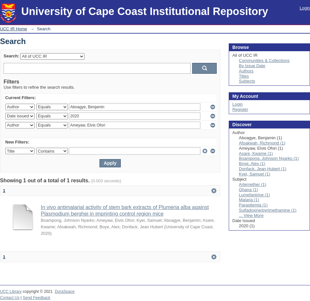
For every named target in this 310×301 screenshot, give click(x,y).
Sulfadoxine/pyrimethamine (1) (267, 210)
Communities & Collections (264, 60)
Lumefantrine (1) (254, 194)
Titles (244, 76)
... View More (251, 215)
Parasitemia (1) (253, 205)
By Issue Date (252, 65)
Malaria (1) (249, 199)
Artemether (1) (252, 184)
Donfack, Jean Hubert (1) (262, 168)
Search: (11, 55)
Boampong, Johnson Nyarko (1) (269, 158)
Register (240, 109)
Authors (246, 70)
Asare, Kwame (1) (256, 153)
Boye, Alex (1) (252, 163)
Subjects (247, 81)
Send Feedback (37, 297)
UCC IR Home (13, 28)
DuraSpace (64, 291)
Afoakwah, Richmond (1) (262, 143)
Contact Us (10, 297)
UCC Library (11, 291)
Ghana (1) (248, 189)
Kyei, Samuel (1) (254, 174)
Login (305, 8)
